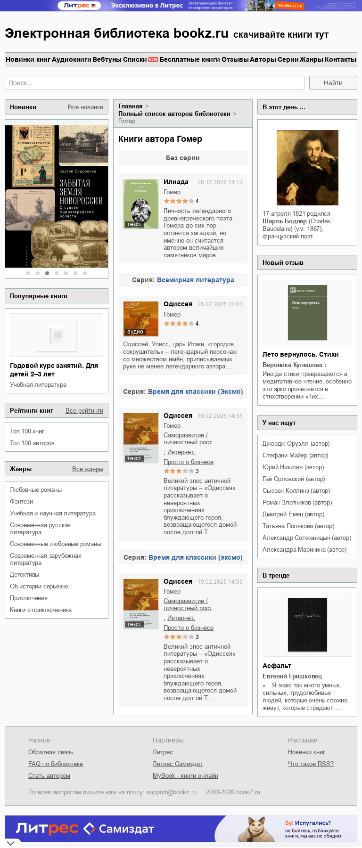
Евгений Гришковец (292, 676)
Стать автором (49, 775)
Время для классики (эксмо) (195, 557)
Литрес (163, 752)
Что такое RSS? (311, 763)
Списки (135, 59)
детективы (24, 574)
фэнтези (21, 501)
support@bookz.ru (172, 792)
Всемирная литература (195, 280)
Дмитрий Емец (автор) (293, 514)
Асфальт (277, 665)
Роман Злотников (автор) (297, 502)
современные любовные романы (55, 543)
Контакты (340, 59)
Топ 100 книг (27, 431)
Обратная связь (51, 752)
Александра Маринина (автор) (304, 549)
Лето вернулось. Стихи (301, 354)
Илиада (176, 182)
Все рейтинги (84, 410)
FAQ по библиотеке (55, 763)
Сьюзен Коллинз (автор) (296, 490)
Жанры (311, 59)
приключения (29, 598)
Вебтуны (107, 59)
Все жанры (87, 469)
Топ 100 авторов (32, 443)
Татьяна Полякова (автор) (298, 526)
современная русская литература (40, 529)
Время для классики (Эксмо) (195, 391)
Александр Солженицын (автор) (307, 537)
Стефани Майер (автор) (295, 455)
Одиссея (178, 304)
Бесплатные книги (189, 59)
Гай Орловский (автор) (294, 478)
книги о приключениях (41, 609)
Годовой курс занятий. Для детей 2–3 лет (54, 370)
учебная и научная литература (52, 513)
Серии (288, 59)
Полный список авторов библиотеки (174, 113)
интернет (180, 452)
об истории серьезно (39, 586)
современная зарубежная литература (46, 559)
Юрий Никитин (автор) (293, 467)
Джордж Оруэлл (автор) (296, 443)
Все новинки (85, 107)
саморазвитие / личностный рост (188, 439)
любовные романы (36, 489)
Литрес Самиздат (178, 763)
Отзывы (235, 59)
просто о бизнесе (189, 461)
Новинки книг (28, 59)
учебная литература (38, 384)
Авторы (263, 59)
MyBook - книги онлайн (185, 775)
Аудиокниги (71, 59)
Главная (130, 106)
